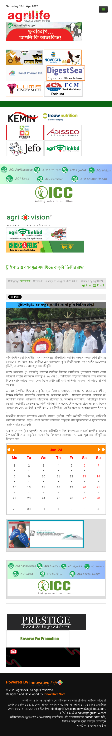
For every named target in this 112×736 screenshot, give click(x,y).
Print (88, 285)
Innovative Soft (54, 694)
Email (100, 285)
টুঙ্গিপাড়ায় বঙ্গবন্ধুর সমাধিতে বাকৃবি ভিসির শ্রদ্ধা (45, 267)
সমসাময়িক (25, 281)
